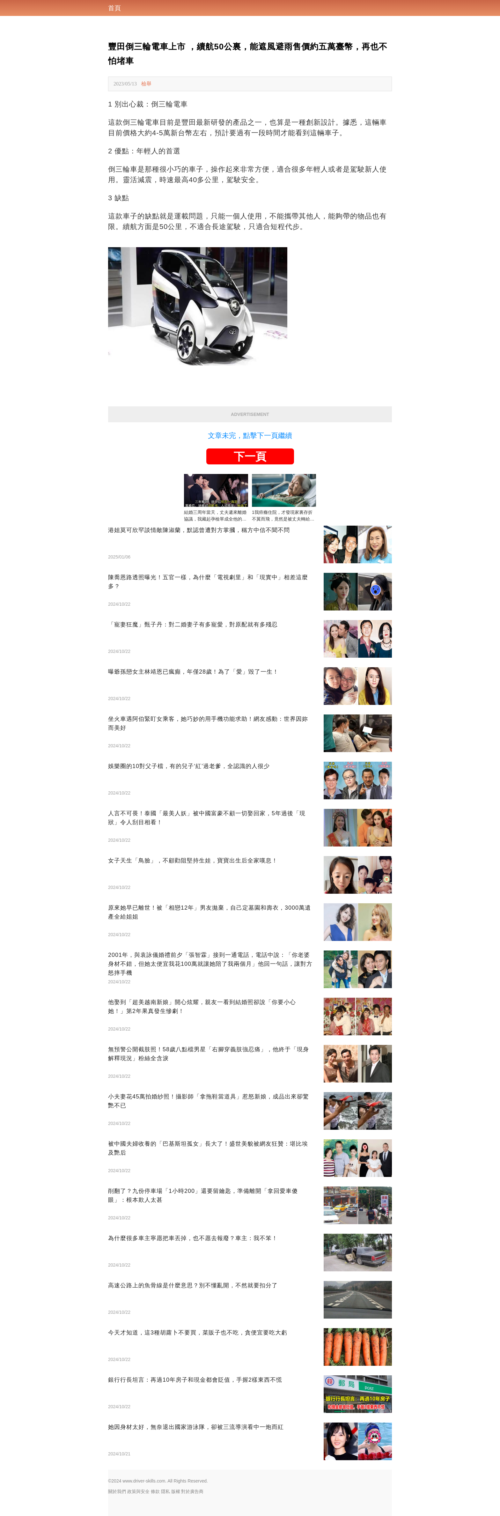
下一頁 (250, 456)
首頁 (114, 7)
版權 (175, 1491)
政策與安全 (138, 1491)
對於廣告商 (192, 1491)
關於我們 (117, 1491)
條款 (155, 1491)
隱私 (165, 1491)
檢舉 (146, 83)
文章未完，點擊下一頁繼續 (250, 436)
